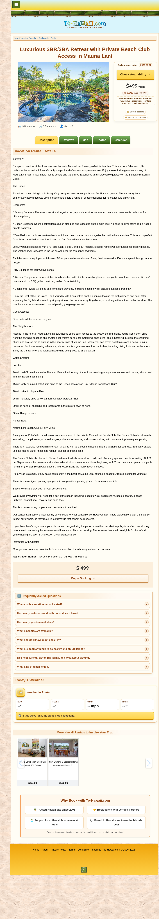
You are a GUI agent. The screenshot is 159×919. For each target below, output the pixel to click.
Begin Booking (97, 624)
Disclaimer (99, 894)
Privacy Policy (74, 894)
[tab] (62, 139)
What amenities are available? (66, 677)
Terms (87, 894)
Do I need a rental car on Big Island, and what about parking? (84, 703)
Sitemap (112, 894)
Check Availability (138, 78)
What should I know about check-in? (70, 685)
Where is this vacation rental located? (70, 650)
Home (51, 894)
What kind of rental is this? (64, 712)
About (60, 894)
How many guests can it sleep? (67, 668)
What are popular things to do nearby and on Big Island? (82, 694)
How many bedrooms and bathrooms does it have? (78, 659)
